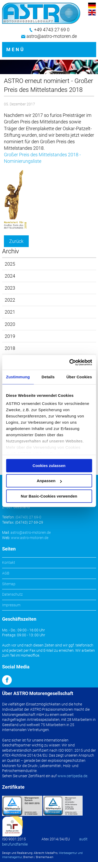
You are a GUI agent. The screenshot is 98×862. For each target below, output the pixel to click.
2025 (10, 264)
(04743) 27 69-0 (28, 517)
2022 (10, 300)
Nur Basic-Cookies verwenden (49, 496)
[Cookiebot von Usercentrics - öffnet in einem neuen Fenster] (70, 362)
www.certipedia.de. (72, 776)
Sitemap (8, 584)
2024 (10, 276)
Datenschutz (12, 594)
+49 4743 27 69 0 (52, 29)
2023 (10, 288)
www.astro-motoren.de (29, 538)
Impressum (11, 605)
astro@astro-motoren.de (51, 36)
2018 (10, 348)
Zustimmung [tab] (18, 377)
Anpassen (49, 480)
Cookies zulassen (49, 465)
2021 (10, 312)
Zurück (16, 241)
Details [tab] (48, 377)
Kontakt (8, 562)
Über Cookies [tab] (79, 377)
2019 (10, 336)
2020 (10, 324)
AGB (5, 573)
